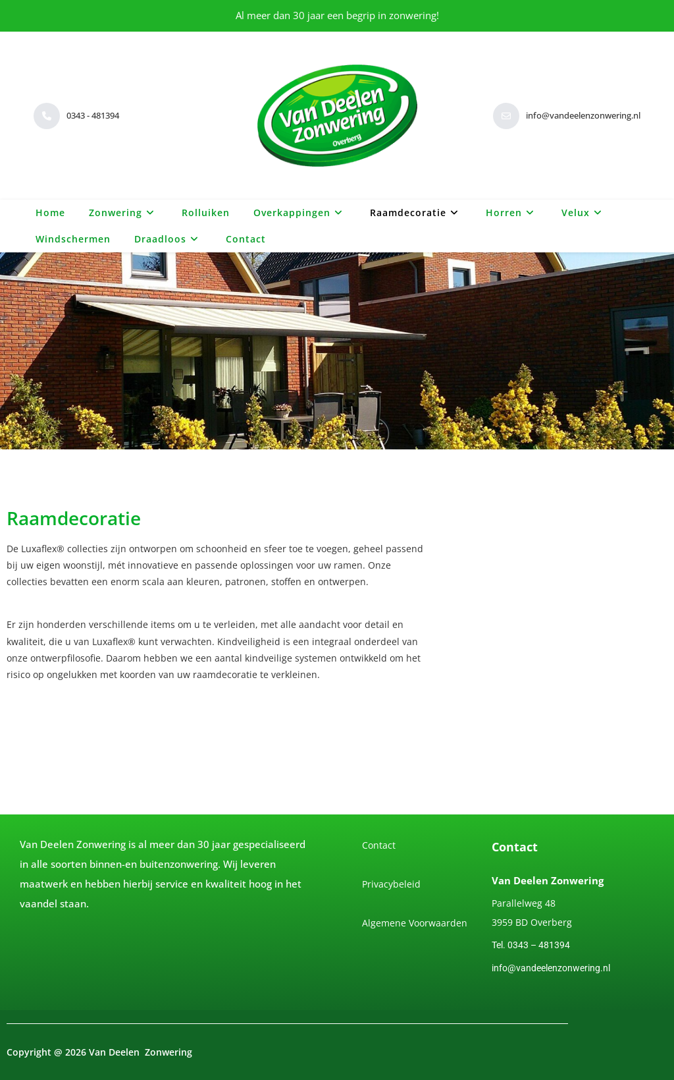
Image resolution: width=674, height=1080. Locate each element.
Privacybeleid (391, 884)
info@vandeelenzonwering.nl (551, 968)
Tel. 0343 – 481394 (531, 945)
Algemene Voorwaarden (414, 923)
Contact (379, 845)
